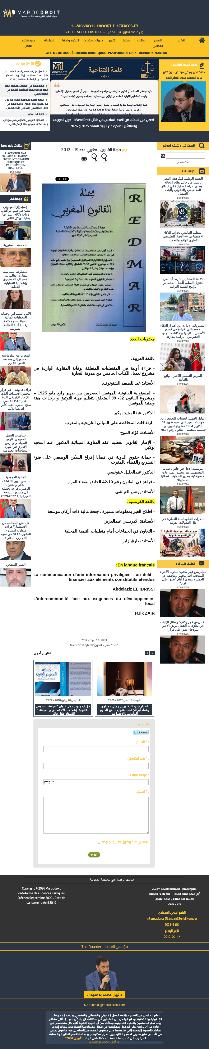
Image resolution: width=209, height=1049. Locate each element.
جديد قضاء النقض (28, 43)
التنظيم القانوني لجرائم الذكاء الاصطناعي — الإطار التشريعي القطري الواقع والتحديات (183, 236)
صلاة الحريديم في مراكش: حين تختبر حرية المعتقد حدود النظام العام (184, 74)
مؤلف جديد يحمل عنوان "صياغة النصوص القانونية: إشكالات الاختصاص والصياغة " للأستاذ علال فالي (63, 709)
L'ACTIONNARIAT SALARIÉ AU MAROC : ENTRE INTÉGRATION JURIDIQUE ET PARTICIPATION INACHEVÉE (15, 160)
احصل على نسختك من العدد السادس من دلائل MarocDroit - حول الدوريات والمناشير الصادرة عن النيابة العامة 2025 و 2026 (26, 75)
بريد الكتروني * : (138, 758)
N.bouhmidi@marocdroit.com (104, 1004)
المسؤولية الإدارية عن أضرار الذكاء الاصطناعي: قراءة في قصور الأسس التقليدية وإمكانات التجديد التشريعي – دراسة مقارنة (182, 331)
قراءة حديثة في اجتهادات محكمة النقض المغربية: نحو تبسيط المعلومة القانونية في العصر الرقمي (26, 89)
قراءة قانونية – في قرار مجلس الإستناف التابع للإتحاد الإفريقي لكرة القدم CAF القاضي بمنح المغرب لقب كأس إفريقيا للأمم (15, 399)
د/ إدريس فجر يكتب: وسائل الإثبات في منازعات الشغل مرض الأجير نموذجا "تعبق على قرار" (182, 625)
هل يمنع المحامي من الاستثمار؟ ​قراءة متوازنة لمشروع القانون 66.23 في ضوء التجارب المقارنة (16, 530)
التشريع (181, 40)
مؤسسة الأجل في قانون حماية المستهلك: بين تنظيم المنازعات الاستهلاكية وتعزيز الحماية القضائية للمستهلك (183, 474)
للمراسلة (49, 40)
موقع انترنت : (139, 775)
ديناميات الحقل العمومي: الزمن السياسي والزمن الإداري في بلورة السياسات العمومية (15, 443)
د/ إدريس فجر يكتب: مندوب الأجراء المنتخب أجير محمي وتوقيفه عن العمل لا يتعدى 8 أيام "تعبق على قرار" (183, 577)
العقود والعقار (70, 40)
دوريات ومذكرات (93, 40)
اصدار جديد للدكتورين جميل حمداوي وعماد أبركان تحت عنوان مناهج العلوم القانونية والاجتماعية (124, 709)
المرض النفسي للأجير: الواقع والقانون (183, 377)
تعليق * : (142, 791)
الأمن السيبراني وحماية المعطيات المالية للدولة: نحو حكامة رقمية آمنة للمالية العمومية (16, 321)
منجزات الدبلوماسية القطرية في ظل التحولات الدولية (183, 520)
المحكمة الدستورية (15, 245)
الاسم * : (142, 741)
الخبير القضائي (15, 564)
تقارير (112, 40)
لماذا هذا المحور (36, 114)
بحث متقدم (183, 162)
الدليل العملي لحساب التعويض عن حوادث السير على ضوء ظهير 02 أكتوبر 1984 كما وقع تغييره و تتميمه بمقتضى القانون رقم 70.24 (182, 424)
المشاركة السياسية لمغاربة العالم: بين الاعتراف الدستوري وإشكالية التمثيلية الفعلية (15, 279)
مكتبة (126, 40)
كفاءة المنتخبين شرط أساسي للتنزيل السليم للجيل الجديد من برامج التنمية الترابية (182, 282)
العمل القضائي (158, 43)
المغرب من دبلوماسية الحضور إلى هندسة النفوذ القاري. (15, 359)
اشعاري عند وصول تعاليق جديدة (125, 841)
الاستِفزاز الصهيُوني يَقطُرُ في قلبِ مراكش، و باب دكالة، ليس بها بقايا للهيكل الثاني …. (25, 122)
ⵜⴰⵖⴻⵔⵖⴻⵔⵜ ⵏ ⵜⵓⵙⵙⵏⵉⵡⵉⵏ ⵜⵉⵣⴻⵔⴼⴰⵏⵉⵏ (104, 26)
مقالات (141, 40)
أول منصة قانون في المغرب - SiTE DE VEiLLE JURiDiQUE (104, 32)
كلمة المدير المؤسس (184, 64)
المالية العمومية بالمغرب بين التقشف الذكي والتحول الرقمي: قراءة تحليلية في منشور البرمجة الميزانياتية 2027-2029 (16, 486)
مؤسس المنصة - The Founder (104, 946)
